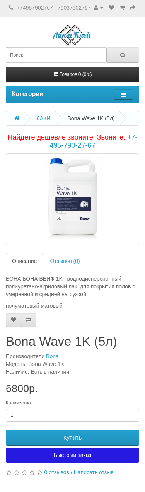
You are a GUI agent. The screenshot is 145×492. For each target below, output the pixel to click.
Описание (24, 261)
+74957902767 (35, 8)
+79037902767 (73, 8)
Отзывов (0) (65, 261)
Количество (18, 403)
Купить (72, 437)
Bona (52, 356)
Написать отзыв (94, 472)
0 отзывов (56, 472)
